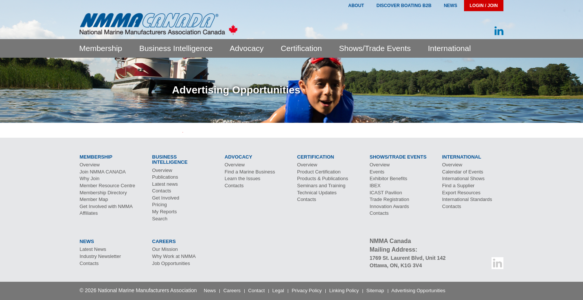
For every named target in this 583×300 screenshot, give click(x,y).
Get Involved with (106, 206)
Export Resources (461, 192)
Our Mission (165, 249)
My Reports (164, 211)
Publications (165, 177)
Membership (100, 48)
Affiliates (89, 213)
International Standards (467, 199)
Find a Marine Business (250, 172)
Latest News (93, 249)
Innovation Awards (389, 206)
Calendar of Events (462, 172)
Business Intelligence (176, 48)
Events (377, 172)
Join (103, 172)
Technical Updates (316, 192)
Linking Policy (344, 290)
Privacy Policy (307, 290)
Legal (278, 290)
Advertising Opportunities (418, 290)
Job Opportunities (171, 263)
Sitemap (375, 290)
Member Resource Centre (107, 185)
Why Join (89, 178)
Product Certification (319, 172)
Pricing (159, 204)
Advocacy (247, 48)
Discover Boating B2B (404, 5)
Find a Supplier (458, 185)
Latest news (165, 184)
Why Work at (174, 256)
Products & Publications (322, 178)
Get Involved (165, 198)
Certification (301, 48)
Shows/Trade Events (375, 48)
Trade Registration (389, 199)
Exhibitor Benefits (388, 178)
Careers (232, 290)
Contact (256, 290)
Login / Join (484, 5)
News (450, 5)
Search (159, 218)
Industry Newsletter (100, 256)
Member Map (94, 199)
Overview (90, 164)
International (449, 48)
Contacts (161, 191)
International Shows (463, 178)
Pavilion (386, 192)
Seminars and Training (321, 185)
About (356, 5)
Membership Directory (103, 192)
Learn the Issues (242, 178)
